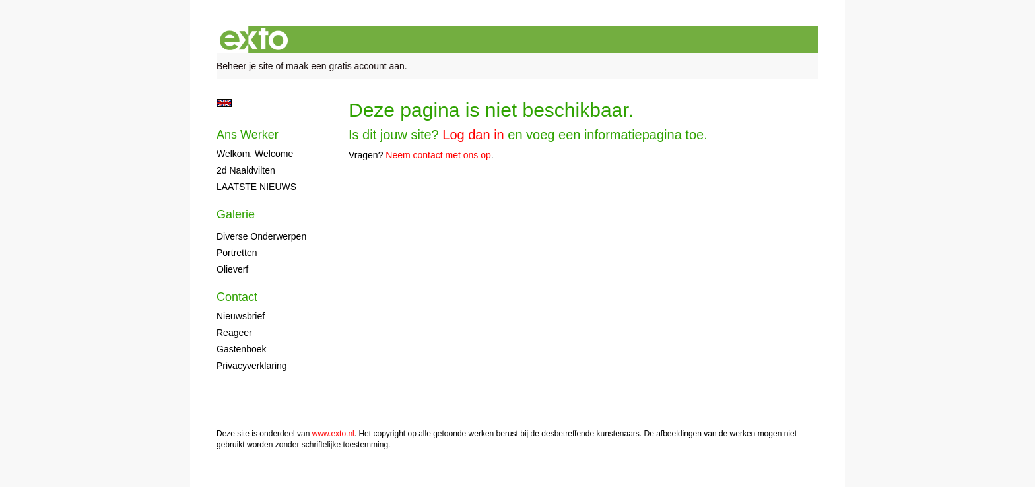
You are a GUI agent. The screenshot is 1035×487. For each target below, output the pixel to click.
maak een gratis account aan (345, 66)
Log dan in (473, 134)
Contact (237, 297)
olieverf (232, 269)
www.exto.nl (333, 433)
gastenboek (242, 349)
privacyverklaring (252, 365)
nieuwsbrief (241, 316)
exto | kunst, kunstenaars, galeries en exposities (254, 39)
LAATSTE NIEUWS (256, 186)
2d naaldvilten (246, 170)
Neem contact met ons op (438, 155)
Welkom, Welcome (255, 153)
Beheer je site (245, 66)
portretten (237, 252)
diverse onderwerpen (261, 236)
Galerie (236, 214)
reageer (234, 332)
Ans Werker (248, 134)
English (224, 103)
